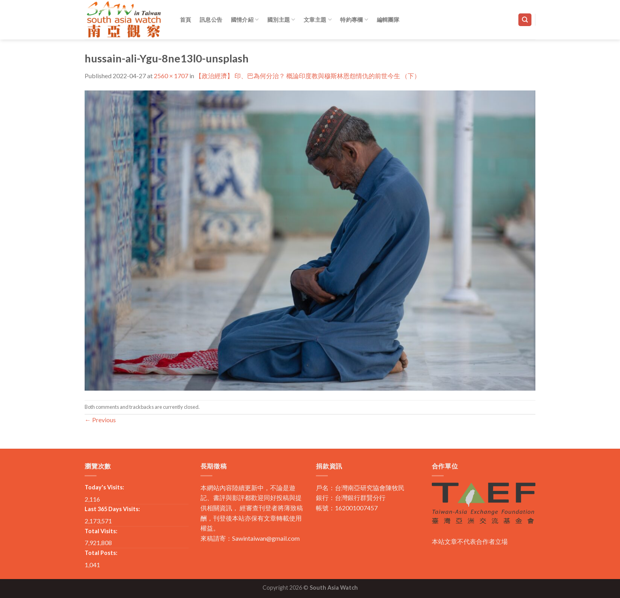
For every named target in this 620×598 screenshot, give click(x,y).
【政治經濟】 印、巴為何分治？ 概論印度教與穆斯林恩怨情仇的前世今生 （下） (307, 75)
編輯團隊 (388, 19)
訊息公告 (211, 19)
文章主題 (318, 19)
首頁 (185, 19)
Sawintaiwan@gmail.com (266, 538)
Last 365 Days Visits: (112, 509)
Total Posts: (101, 552)
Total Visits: (101, 531)
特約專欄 (354, 19)
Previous (100, 419)
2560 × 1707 (171, 75)
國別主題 (281, 19)
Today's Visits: (104, 487)
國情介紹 (245, 19)
